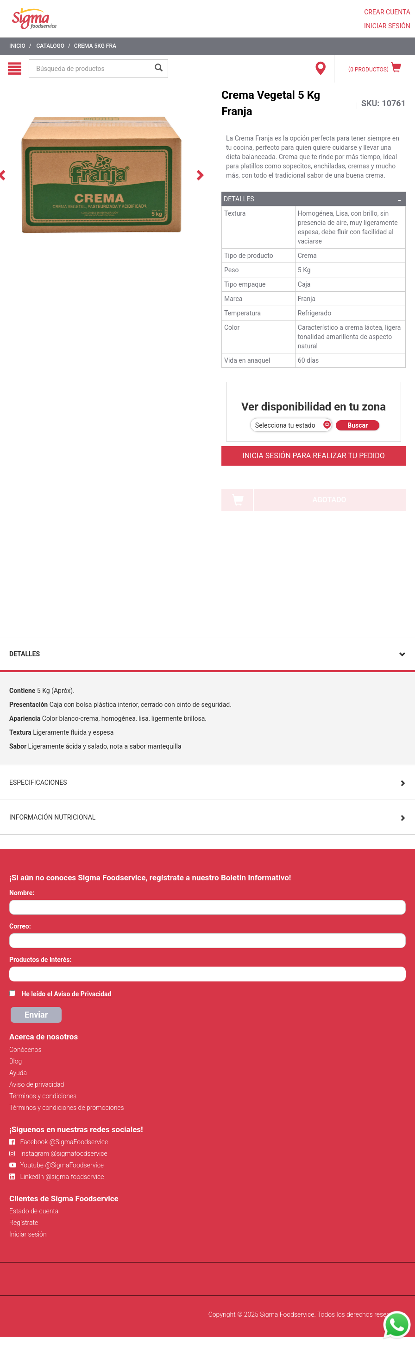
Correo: (20, 926)
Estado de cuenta (33, 1211)
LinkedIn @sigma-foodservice (56, 1176)
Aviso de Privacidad (82, 994)
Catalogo (50, 46)
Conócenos (25, 1049)
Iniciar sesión (28, 1234)
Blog (15, 1061)
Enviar (36, 1014)
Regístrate (23, 1222)
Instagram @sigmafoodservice (58, 1153)
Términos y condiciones (42, 1096)
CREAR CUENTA (387, 12)
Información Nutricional (52, 817)
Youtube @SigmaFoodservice (56, 1165)
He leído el (66, 994)
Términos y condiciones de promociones (66, 1107)
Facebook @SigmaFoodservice (58, 1142)
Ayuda (18, 1073)
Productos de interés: (40, 959)
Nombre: (21, 893)
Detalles (239, 199)
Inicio (17, 46)
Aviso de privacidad (36, 1084)
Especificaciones (38, 782)
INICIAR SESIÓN (387, 26)
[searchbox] (14, 973)
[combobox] (207, 974)
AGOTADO (329, 499)
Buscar (357, 425)
